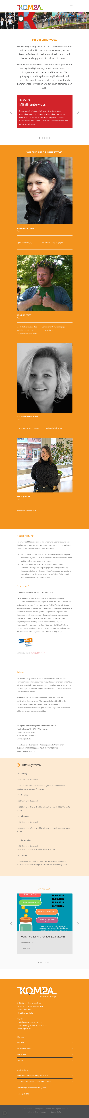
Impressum (44, 1112)
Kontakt (20, 1060)
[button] (5, 1113)
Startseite (20, 1042)
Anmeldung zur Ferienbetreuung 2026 (32, 1087)
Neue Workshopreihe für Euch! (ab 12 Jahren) (34, 1081)
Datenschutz (56, 1112)
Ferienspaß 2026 (23, 1094)
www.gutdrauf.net (37, 653)
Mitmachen (21, 1054)
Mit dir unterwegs (24, 1048)
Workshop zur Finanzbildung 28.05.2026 (43, 936)
